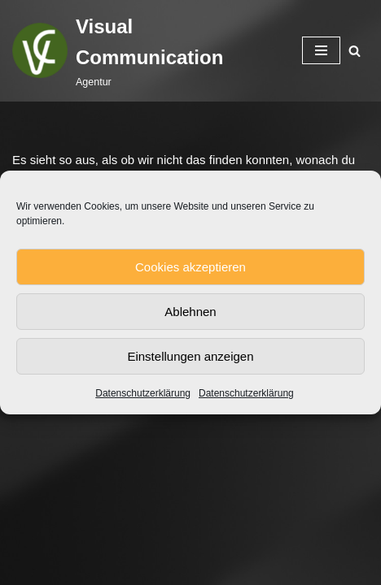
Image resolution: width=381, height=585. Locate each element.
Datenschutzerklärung (142, 393)
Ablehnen (190, 311)
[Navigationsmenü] (321, 50)
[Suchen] (354, 51)
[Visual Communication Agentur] (145, 50)
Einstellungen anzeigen (190, 356)
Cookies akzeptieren (190, 267)
